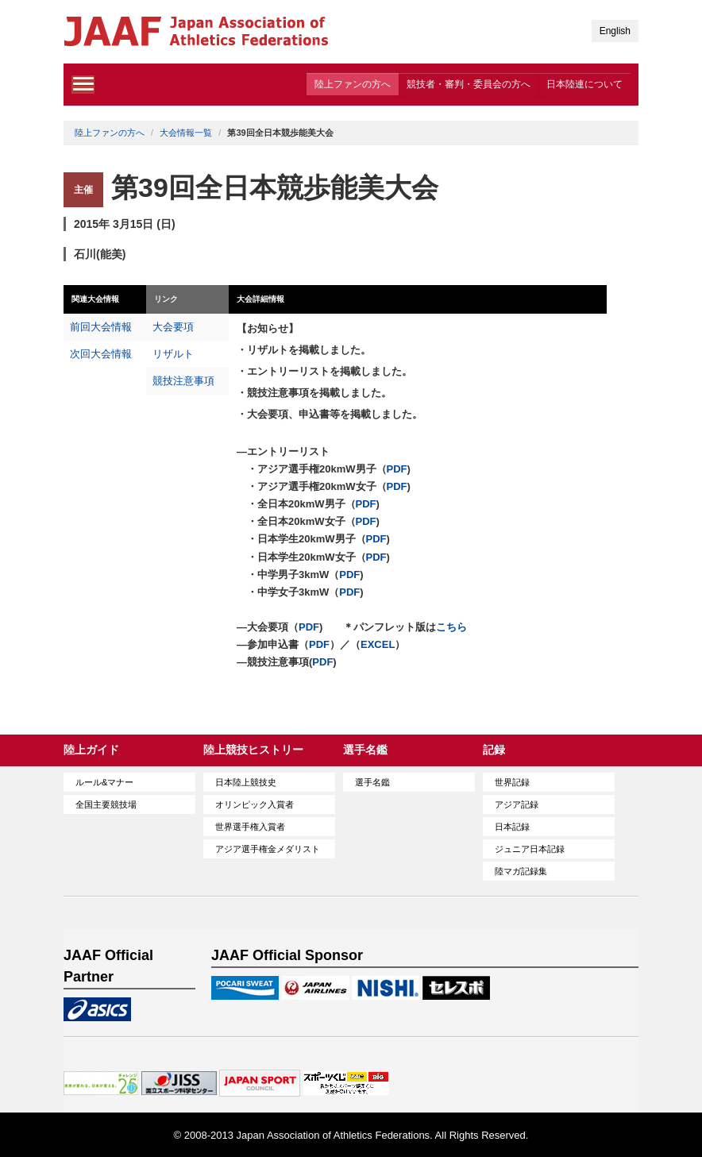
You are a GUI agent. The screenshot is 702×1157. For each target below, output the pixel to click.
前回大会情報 (101, 327)
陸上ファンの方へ (352, 84)
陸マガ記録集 (521, 871)
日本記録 (512, 826)
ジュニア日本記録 (530, 849)
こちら (451, 627)
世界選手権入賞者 (250, 826)
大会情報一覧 (186, 132)
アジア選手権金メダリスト (267, 849)
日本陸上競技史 (245, 782)
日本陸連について (584, 84)
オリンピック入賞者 (254, 804)
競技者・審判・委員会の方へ (468, 84)
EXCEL (378, 644)
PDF (397, 469)
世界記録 (512, 782)
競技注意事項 (183, 381)
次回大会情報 (101, 354)
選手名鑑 (372, 782)
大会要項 (173, 327)
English (615, 31)
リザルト (173, 354)
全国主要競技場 (106, 804)
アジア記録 (516, 804)
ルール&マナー (104, 782)
